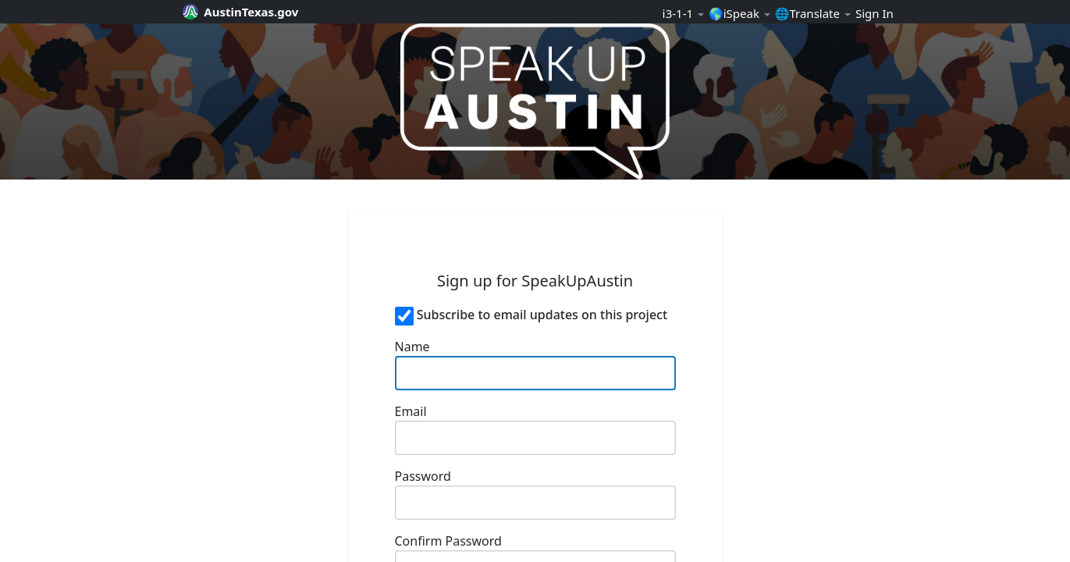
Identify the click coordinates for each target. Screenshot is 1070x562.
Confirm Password (448, 541)
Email (411, 411)
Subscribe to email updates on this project (542, 314)
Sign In (874, 13)
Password (423, 476)
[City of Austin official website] (247, 12)
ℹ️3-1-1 (683, 13)
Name (412, 346)
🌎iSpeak (739, 13)
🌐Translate (813, 13)
